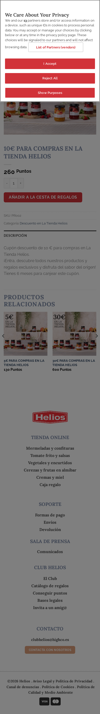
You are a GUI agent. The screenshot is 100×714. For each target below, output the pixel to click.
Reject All (50, 77)
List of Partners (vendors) (55, 46)
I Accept (49, 62)
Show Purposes (50, 91)
